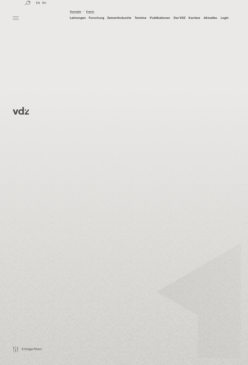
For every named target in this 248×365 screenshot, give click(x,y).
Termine (140, 18)
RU (44, 18)
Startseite (75, 12)
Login (225, 18)
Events (90, 12)
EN (38, 18)
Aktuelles (210, 18)
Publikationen (160, 18)
